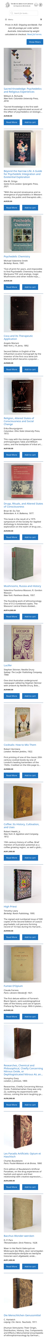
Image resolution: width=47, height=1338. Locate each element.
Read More (11, 122)
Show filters (35, 41)
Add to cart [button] (30, 122)
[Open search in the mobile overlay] (23, 13)
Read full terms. (34, 34)
